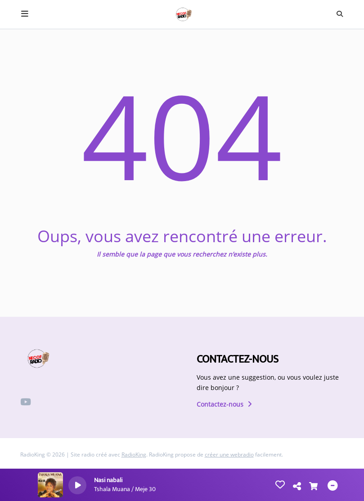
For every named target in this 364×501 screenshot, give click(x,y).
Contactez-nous (224, 404)
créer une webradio (229, 454)
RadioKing (133, 454)
